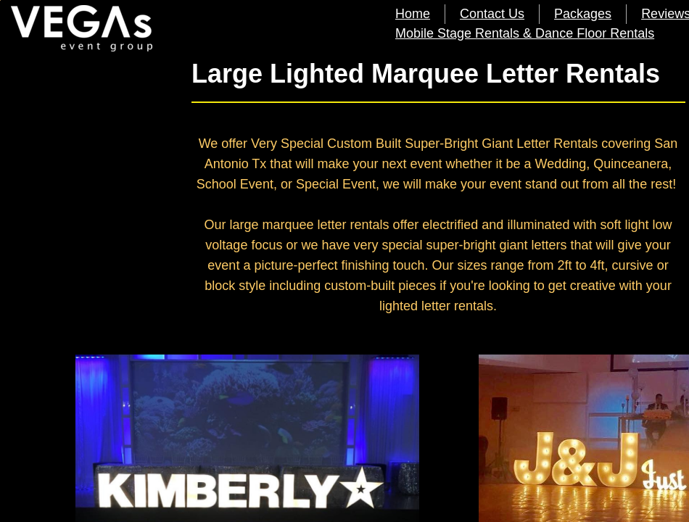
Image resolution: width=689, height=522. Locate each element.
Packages (582, 14)
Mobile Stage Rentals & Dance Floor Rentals (524, 33)
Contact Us (492, 14)
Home (412, 14)
